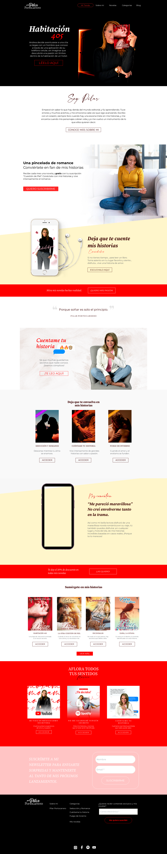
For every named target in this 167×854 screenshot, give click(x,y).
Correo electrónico (109, 811)
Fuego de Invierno (78, 816)
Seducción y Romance (80, 808)
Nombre (101, 759)
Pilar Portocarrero (58, 808)
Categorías (127, 5)
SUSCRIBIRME (115, 780)
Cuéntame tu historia (79, 812)
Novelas (112, 5)
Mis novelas (75, 822)
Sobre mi (100, 5)
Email (100, 769)
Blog (138, 5)
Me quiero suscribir (118, 820)
